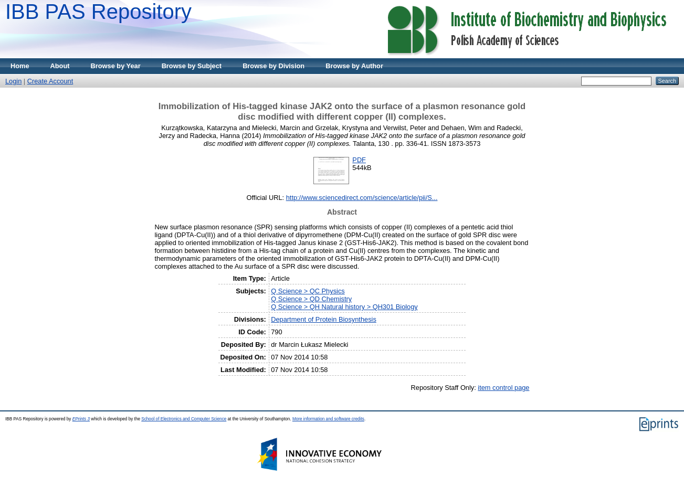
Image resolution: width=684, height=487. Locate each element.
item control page (503, 387)
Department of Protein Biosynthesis (323, 319)
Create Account (50, 81)
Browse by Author (354, 66)
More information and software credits (328, 419)
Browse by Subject (192, 66)
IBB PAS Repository (98, 11)
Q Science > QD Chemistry (311, 299)
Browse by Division (273, 66)
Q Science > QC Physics (307, 291)
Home (19, 66)
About (60, 66)
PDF (359, 160)
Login (13, 81)
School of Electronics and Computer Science (183, 419)
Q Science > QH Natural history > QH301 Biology (344, 307)
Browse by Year (116, 66)
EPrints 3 (81, 419)
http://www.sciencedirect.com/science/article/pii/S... (362, 198)
